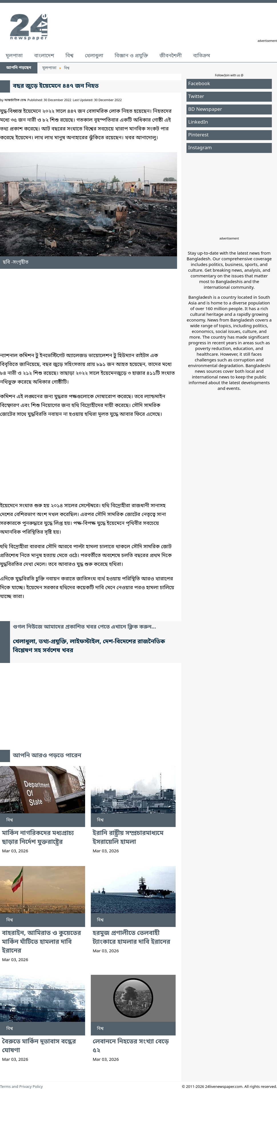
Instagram (200, 148)
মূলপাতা (14, 55)
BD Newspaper (205, 109)
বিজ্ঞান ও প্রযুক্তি (131, 55)
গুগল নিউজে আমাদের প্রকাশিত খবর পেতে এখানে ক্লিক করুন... (84, 627)
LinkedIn (198, 122)
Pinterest (198, 135)
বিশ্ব (69, 55)
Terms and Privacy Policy (21, 1086)
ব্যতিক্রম (201, 55)
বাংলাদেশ (44, 55)
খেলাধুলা (94, 55)
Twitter (196, 96)
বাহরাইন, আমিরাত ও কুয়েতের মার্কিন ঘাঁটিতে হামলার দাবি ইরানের (41, 942)
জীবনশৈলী (170, 55)
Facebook (199, 84)
